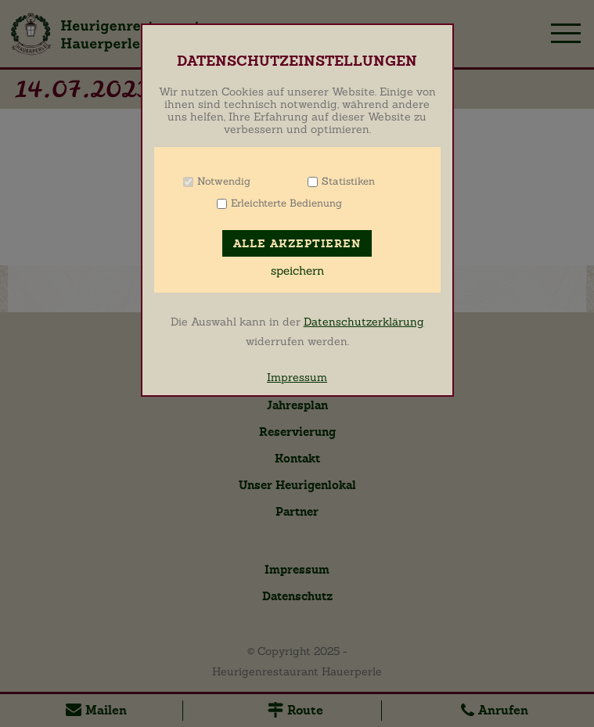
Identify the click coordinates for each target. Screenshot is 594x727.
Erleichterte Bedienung (286, 203)
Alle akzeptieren (297, 243)
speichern (297, 271)
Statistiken (348, 181)
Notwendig (223, 181)
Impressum (297, 377)
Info (270, 181)
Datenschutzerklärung (364, 322)
